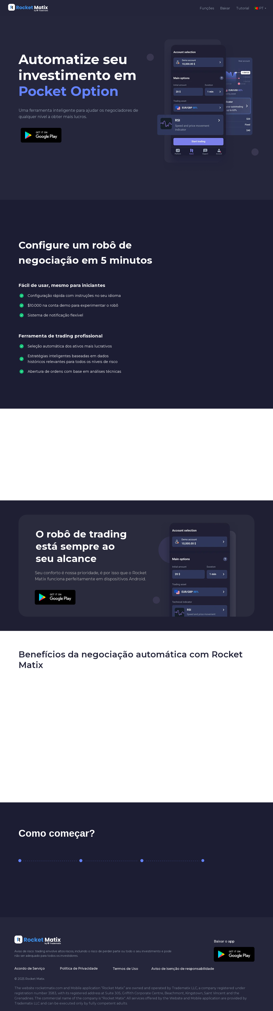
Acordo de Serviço (29, 968)
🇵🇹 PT (259, 8)
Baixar (225, 8)
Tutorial (242, 8)
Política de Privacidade (79, 968)
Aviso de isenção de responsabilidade (182, 969)
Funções (207, 8)
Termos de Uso (125, 969)
